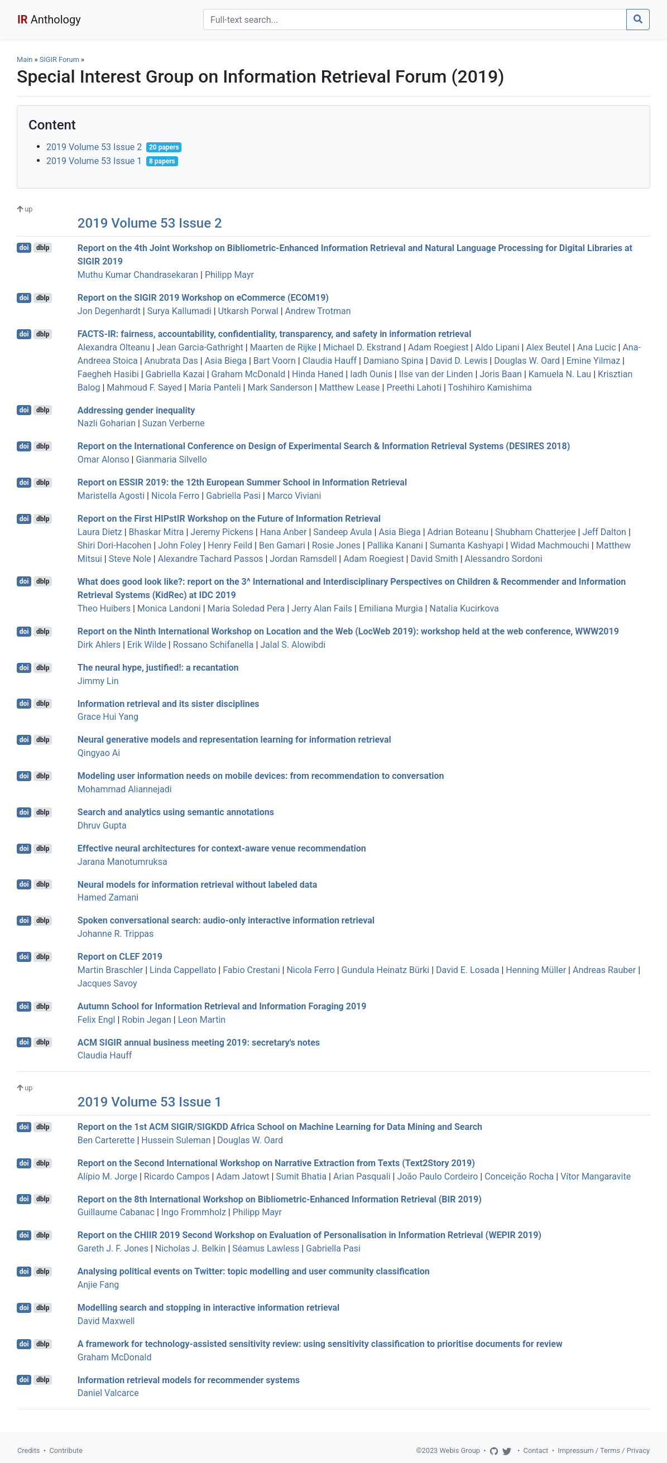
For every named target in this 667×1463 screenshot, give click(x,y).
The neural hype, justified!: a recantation (158, 667)
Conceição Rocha (519, 1176)
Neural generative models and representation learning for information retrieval (234, 739)
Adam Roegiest (438, 347)
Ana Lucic (596, 347)
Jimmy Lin (98, 681)
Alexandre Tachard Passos (210, 559)
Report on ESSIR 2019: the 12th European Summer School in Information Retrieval (242, 482)
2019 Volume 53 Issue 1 (94, 161)
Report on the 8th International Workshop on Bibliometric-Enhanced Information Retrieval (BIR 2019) (280, 1199)
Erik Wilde (146, 644)
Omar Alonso (103, 459)
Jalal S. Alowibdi (292, 644)
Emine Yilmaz (593, 360)
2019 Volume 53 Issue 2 (94, 147)
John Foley (179, 545)
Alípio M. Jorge (107, 1176)
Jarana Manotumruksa (122, 861)
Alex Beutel (548, 347)
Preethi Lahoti (414, 387)
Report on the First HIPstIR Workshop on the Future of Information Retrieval (229, 518)
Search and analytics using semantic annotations (176, 812)
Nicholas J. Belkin (190, 1248)
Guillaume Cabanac (116, 1212)
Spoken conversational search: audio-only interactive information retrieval (226, 920)
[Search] (415, 19)
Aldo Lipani (497, 347)
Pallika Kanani (395, 545)
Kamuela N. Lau (560, 374)
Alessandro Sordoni (504, 559)
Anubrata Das (171, 360)
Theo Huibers (104, 608)
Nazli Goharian (107, 423)
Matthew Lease (349, 387)
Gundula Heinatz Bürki (386, 970)
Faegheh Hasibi (108, 374)
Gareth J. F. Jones (113, 1248)
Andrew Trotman (318, 311)
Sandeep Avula (342, 532)
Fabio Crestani (251, 970)
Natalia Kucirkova (463, 608)
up (24, 209)
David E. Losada (467, 970)
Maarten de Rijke (283, 347)
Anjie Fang (98, 1284)
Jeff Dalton (604, 532)
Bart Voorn (274, 360)
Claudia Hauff (330, 360)
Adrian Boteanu (458, 532)
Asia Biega (226, 360)
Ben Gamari (282, 545)
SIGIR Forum (59, 59)
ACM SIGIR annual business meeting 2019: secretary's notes (199, 1042)
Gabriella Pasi (233, 495)
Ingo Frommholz (193, 1212)
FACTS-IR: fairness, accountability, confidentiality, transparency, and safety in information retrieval (275, 334)
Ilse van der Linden (436, 374)
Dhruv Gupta (102, 825)
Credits (28, 1450)
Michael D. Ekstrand (362, 347)
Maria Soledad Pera (246, 608)
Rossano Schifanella (213, 644)
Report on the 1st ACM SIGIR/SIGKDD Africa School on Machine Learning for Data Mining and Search (280, 1127)
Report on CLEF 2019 (120, 956)
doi (24, 248)
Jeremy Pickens (221, 532)
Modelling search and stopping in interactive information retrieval (208, 1307)
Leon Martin (201, 1019)
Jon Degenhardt (109, 311)
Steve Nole (130, 559)
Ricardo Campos (177, 1176)
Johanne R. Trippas (116, 933)
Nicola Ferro (175, 495)
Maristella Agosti (111, 495)
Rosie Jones (336, 545)
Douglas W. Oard (527, 360)
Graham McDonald (249, 374)
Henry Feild (230, 545)
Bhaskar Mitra (156, 532)
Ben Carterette (106, 1140)
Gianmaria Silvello (171, 459)
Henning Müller (536, 970)
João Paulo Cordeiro (437, 1176)
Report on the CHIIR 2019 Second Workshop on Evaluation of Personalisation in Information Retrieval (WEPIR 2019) (309, 1235)
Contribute (66, 1450)
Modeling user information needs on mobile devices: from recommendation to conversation (261, 776)
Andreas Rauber (604, 970)
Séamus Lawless (265, 1248)
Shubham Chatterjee (535, 532)
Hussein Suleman (175, 1140)
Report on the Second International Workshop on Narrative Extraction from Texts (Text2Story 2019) (276, 1163)
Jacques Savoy (107, 983)
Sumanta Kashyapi (467, 545)
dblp (42, 248)
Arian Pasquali (362, 1176)
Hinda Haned (317, 374)
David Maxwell (106, 1321)
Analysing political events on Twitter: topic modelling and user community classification (254, 1271)
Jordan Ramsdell (303, 559)
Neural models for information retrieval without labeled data (197, 884)
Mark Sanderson (279, 387)
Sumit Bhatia (301, 1176)
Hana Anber (283, 532)
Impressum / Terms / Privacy (604, 1450)
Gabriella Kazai (175, 374)
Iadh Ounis (371, 374)
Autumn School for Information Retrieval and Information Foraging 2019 (222, 1006)
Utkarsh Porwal (248, 311)
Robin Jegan (146, 1019)
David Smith (434, 559)
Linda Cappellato (183, 970)
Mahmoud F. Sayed (144, 387)
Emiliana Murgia (391, 608)
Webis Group (459, 1450)
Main (24, 59)
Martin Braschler (110, 970)
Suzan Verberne (173, 423)
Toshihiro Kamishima (490, 387)
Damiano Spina (393, 360)
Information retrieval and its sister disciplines (169, 703)
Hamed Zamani (108, 897)
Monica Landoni (169, 608)
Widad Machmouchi (549, 545)
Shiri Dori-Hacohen (115, 545)
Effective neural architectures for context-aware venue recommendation (222, 848)
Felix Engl (97, 1019)
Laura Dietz (100, 532)
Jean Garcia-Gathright (200, 347)
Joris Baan (500, 374)
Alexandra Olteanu (114, 347)
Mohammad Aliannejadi (125, 789)
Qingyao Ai (99, 753)
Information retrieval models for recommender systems (189, 1379)
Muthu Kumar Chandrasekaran (138, 275)
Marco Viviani (294, 495)
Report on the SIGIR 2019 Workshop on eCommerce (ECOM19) (203, 297)
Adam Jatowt (242, 1176)
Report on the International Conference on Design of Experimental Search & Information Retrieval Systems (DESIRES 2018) (324, 446)
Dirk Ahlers (99, 644)
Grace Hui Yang (108, 716)
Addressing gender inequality (136, 410)
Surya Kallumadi (179, 311)
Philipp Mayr (229, 275)
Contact (536, 1450)
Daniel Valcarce (108, 1393)
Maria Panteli (215, 387)
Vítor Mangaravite (595, 1176)
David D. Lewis (459, 360)
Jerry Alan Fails (321, 608)
